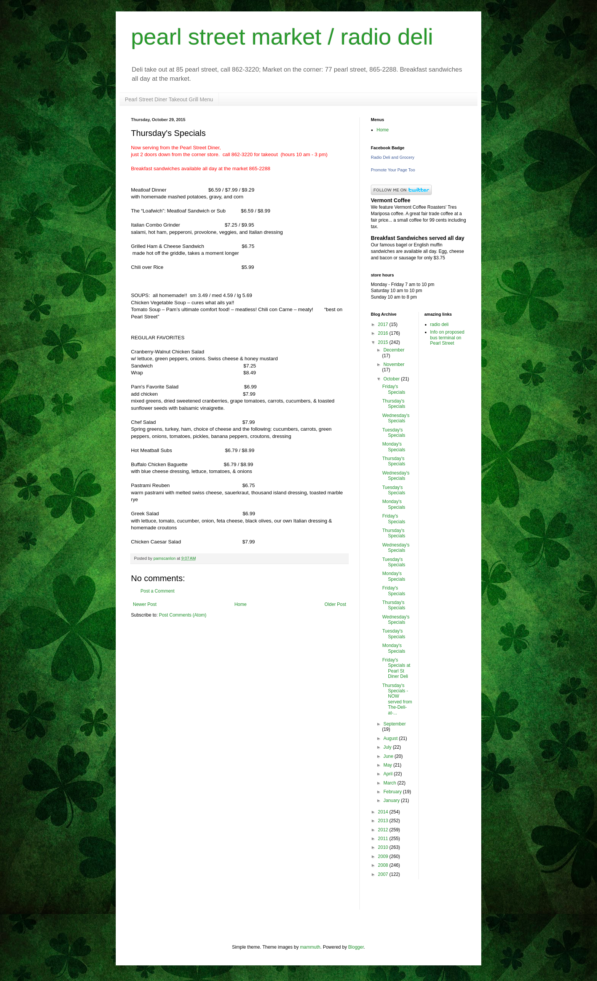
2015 (383, 342)
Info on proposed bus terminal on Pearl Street (447, 337)
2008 (383, 865)
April (388, 773)
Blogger (356, 947)
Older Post (335, 604)
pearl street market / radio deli (282, 37)
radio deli (439, 324)
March (390, 783)
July (388, 747)
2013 (383, 820)
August (391, 738)
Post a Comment (157, 591)
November (393, 364)
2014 (383, 812)
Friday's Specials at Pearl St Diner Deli (396, 668)
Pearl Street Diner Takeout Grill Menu (169, 99)
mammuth (310, 947)
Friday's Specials (393, 389)
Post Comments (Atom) (182, 615)
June (388, 756)
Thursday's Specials (393, 403)
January (392, 800)
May (388, 765)
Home (241, 604)
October (392, 379)
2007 (383, 874)
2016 (383, 333)
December (393, 350)
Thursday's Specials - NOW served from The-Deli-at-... (397, 699)
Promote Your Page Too (393, 170)
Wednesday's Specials (395, 418)
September (394, 724)
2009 (383, 856)
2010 (383, 847)
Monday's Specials (393, 446)
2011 (383, 838)
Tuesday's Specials (393, 432)
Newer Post (144, 604)
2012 (383, 829)
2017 (383, 324)
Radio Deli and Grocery (392, 157)
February (393, 791)
